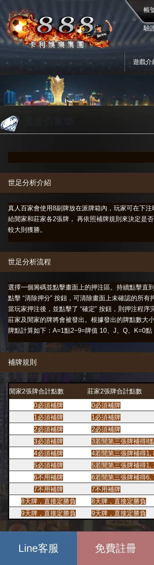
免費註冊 (115, 548)
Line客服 (38, 548)
